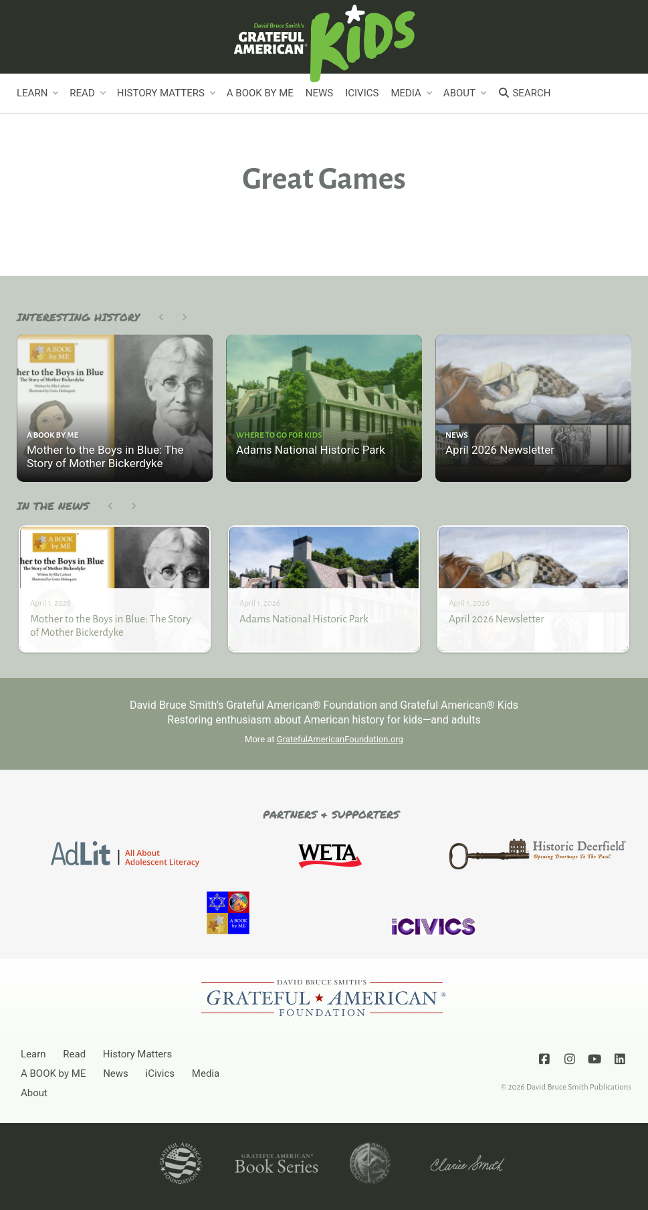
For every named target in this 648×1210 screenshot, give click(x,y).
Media (406, 93)
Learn (32, 93)
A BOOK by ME (260, 93)
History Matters (161, 93)
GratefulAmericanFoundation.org (340, 739)
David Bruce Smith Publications (578, 1087)
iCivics (362, 93)
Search (524, 93)
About (459, 93)
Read (82, 93)
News (319, 93)
